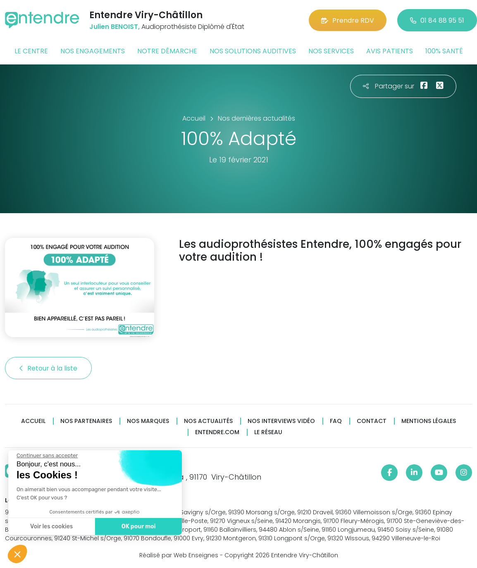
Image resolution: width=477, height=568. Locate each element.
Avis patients (389, 51)
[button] (17, 554)
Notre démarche (167, 51)
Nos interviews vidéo (281, 421)
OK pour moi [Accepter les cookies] (137, 526)
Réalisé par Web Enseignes (178, 555)
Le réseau (268, 432)
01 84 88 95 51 (437, 20)
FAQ (336, 421)
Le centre (31, 51)
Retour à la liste (48, 368)
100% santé (444, 51)
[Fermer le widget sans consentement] (46, 456)
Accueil (33, 421)
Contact (371, 421)
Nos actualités (208, 421)
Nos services (331, 51)
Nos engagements (92, 51)
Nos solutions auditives (253, 51)
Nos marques (148, 421)
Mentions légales (428, 421)
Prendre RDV (347, 20)
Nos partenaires (86, 421)
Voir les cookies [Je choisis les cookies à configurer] (50, 526)
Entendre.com (217, 432)
